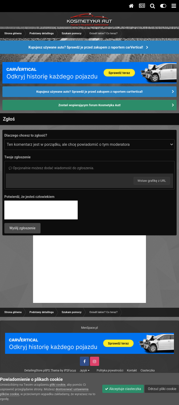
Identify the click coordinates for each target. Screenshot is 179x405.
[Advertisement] (89, 269)
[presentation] (41, 210)
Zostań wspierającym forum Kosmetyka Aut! (89, 105)
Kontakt (132, 370)
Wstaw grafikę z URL (152, 180)
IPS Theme (53, 370)
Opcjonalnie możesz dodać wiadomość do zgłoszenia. (51, 168)
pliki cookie (57, 384)
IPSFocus (70, 370)
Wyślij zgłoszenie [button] (22, 228)
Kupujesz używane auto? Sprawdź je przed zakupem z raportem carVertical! (85, 47)
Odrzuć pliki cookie (161, 389)
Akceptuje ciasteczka (123, 389)
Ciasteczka (147, 370)
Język (85, 370)
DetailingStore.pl (35, 370)
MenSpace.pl (89, 327)
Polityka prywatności (110, 370)
